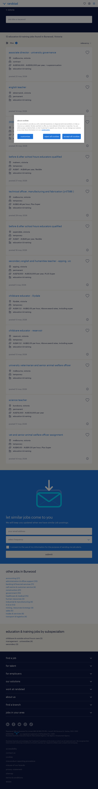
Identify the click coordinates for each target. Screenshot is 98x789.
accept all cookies (72, 136)
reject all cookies (51, 136)
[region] (49, 129)
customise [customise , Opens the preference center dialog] (25, 136)
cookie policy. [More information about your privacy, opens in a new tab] (46, 130)
